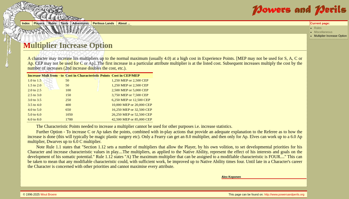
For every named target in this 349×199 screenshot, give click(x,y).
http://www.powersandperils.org (284, 194)
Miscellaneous (323, 32)
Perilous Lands (103, 23)
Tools (64, 23)
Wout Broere (49, 194)
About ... (124, 23)
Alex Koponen (231, 176)
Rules (317, 28)
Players (39, 23)
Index (26, 23)
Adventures (80, 23)
